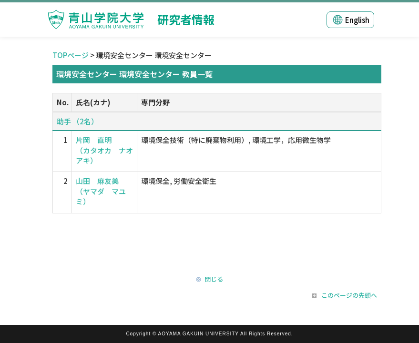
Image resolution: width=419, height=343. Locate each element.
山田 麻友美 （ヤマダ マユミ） (101, 191)
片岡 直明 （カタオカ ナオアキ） (104, 150)
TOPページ (70, 55)
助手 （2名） (77, 121)
